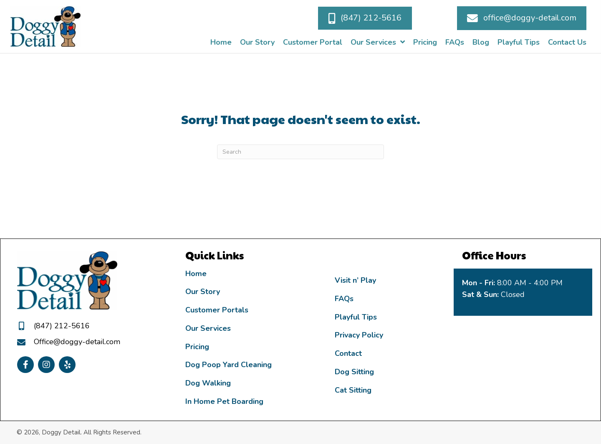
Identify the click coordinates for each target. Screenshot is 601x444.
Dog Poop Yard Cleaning (228, 365)
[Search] (300, 152)
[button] (365, 18)
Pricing (197, 347)
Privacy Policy (359, 335)
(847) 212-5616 (62, 326)
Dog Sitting (354, 372)
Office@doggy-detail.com (77, 342)
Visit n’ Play (355, 280)
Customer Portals (216, 310)
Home (196, 274)
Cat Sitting (353, 390)
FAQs (344, 299)
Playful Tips (356, 317)
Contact (348, 353)
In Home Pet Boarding (224, 401)
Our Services (208, 328)
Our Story (202, 292)
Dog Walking (208, 383)
